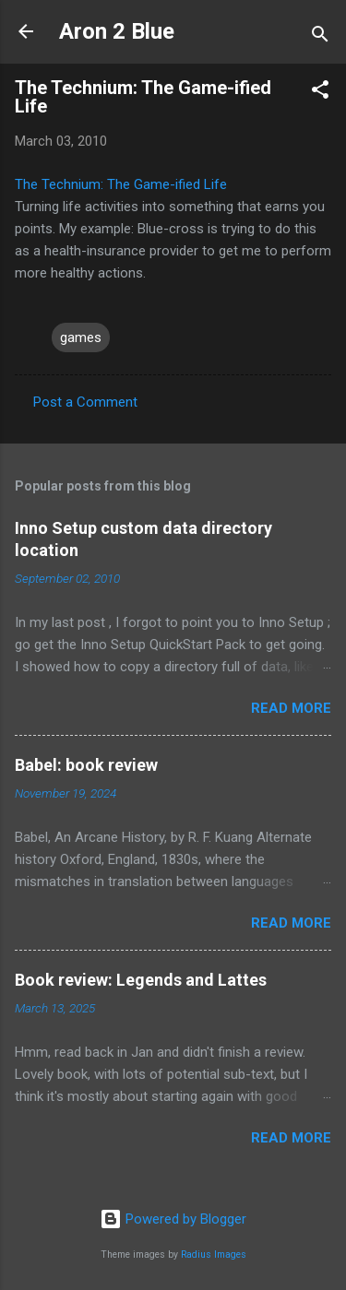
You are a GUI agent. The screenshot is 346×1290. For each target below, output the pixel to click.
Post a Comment (85, 402)
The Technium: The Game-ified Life (121, 184)
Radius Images (213, 1254)
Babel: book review (86, 765)
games (80, 337)
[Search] (320, 37)
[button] (320, 92)
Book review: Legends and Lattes (141, 979)
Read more (291, 708)
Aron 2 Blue (116, 31)
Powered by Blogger (173, 1219)
